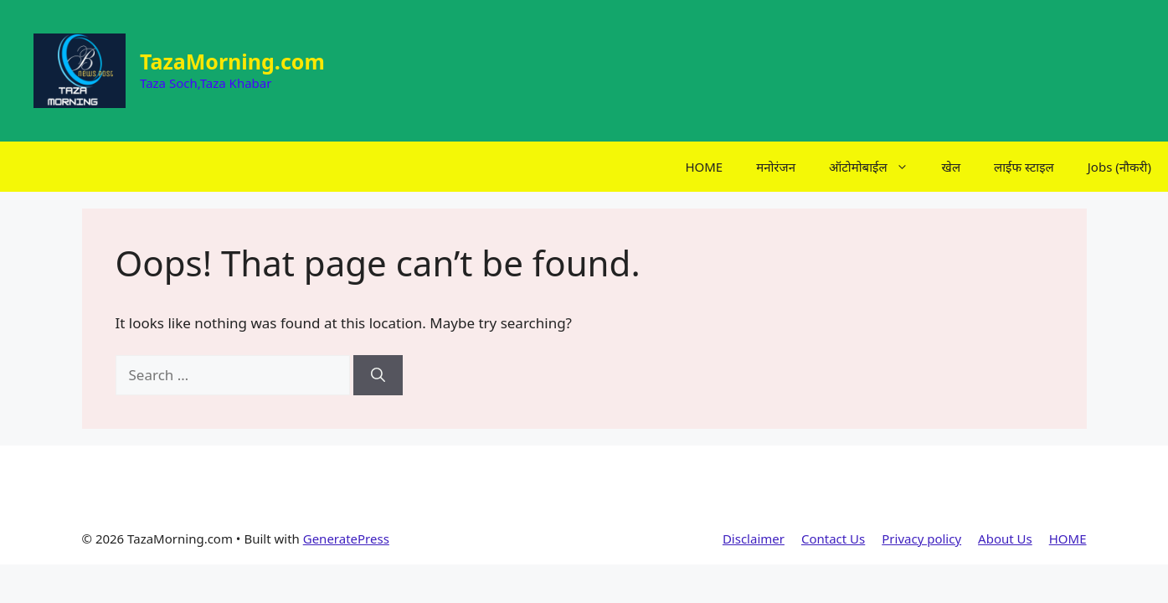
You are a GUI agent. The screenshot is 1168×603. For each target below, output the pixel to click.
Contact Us (833, 538)
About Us (1005, 538)
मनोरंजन (775, 166)
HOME (704, 166)
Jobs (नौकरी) (1119, 166)
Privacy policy (921, 538)
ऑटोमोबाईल (877, 167)
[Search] (378, 375)
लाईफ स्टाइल (1024, 166)
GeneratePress (346, 538)
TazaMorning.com (232, 61)
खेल (951, 166)
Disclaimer (754, 538)
